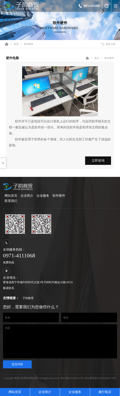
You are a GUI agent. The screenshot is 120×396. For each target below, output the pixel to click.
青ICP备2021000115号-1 (72, 384)
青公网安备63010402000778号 (100, 384)
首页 (16, 44)
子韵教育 (28, 298)
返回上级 (110, 44)
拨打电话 (104, 392)
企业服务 (42, 195)
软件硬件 (28, 44)
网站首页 (11, 195)
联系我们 (11, 201)
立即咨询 (98, 160)
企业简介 (27, 195)
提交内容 (17, 370)
